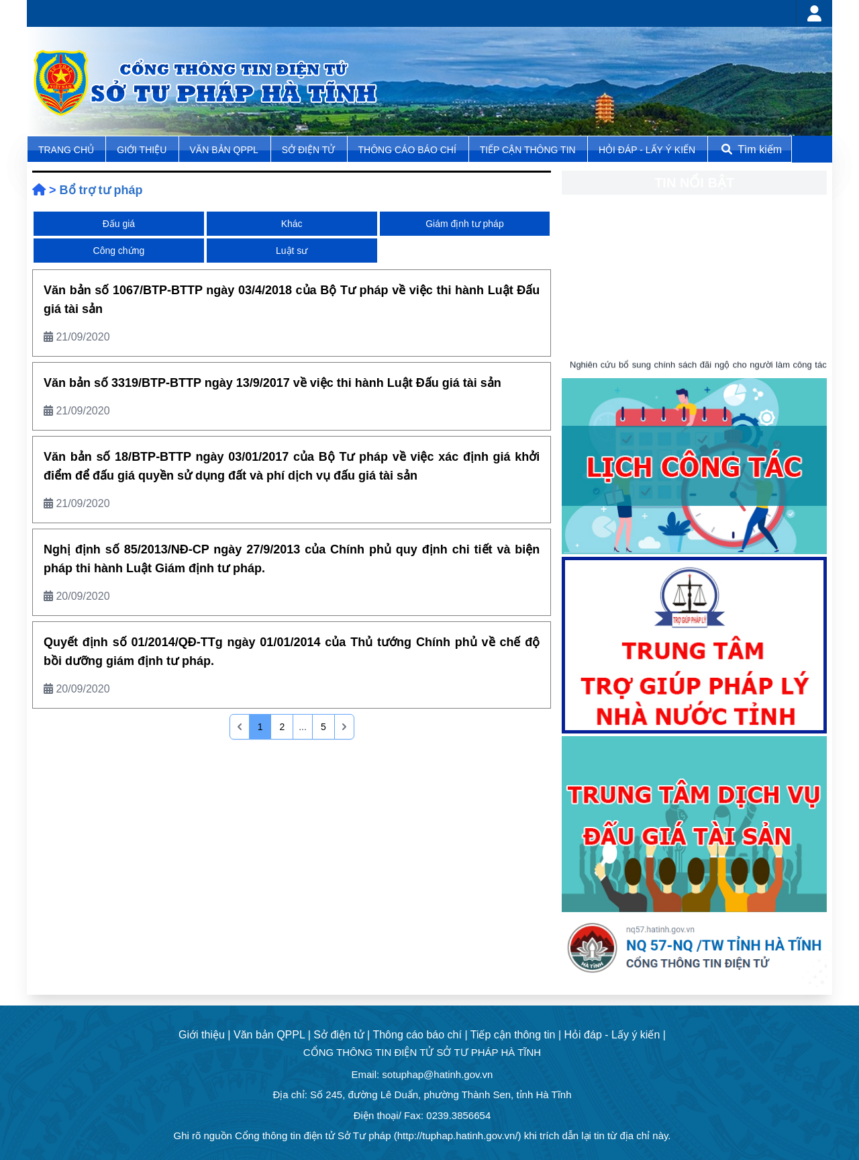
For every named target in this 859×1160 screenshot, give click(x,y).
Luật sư (291, 250)
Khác (292, 223)
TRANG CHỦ (67, 149)
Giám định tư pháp (464, 223)
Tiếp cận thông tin (529, 149)
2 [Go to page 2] (282, 726)
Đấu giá (119, 223)
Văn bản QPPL (224, 149)
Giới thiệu (143, 149)
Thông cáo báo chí (407, 149)
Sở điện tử (310, 149)
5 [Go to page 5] (323, 726)
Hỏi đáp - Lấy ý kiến (647, 149)
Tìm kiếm (750, 149)
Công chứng (119, 250)
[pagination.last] (344, 727)
